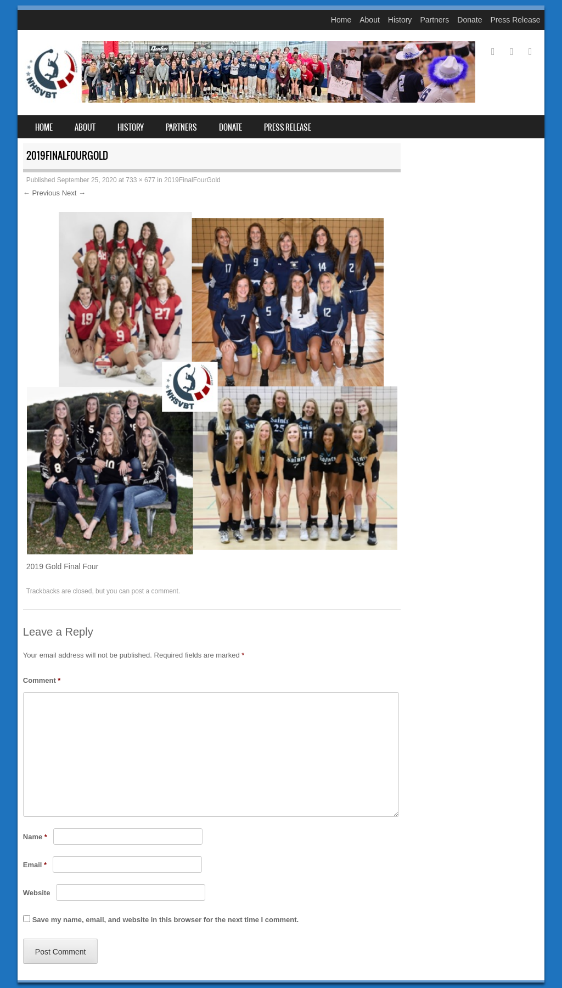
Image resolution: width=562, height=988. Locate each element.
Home (341, 19)
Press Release (515, 19)
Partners (434, 19)
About (369, 19)
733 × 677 (140, 180)
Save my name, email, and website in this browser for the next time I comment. (165, 920)
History (400, 19)
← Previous (41, 193)
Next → (74, 193)
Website (36, 893)
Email (35, 865)
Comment (42, 680)
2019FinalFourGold (192, 180)
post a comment (154, 591)
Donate (469, 19)
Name (35, 837)
